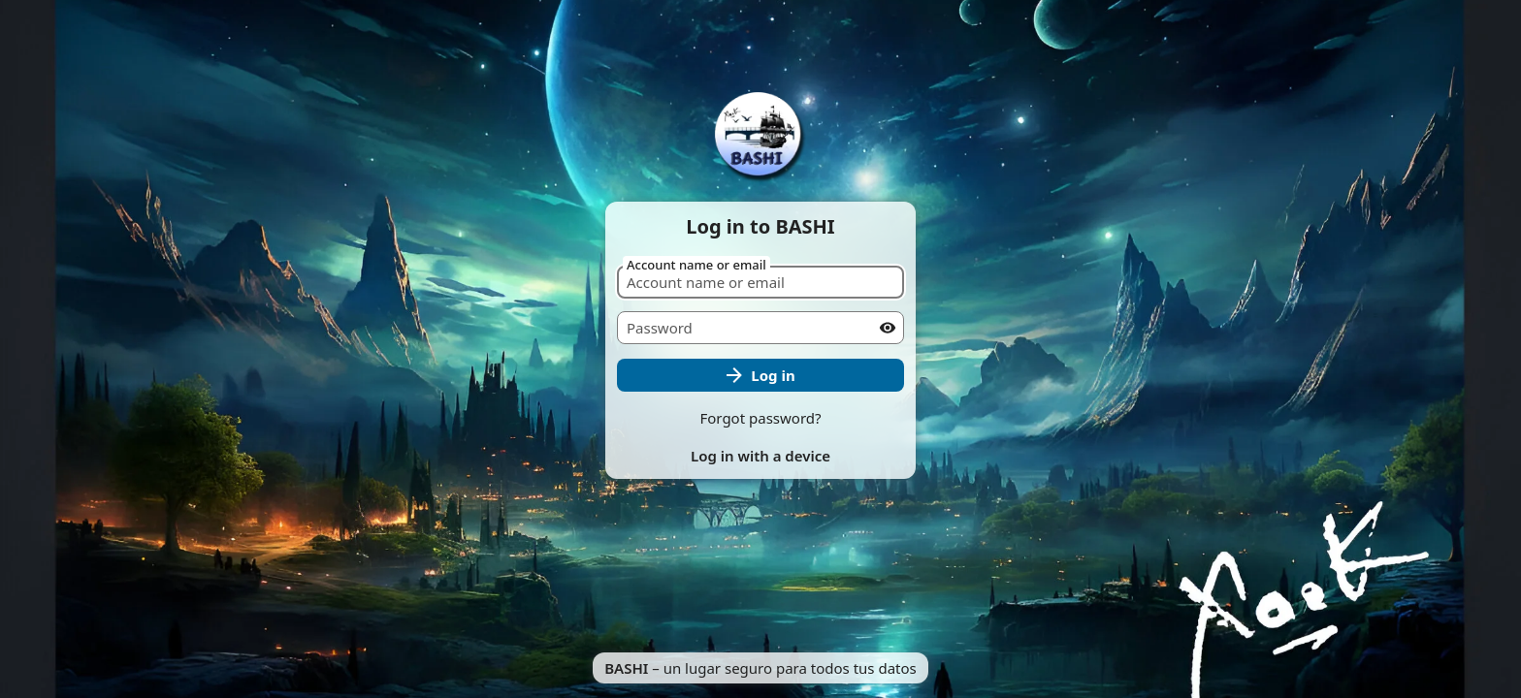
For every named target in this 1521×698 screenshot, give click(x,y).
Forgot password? (760, 418)
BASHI (626, 668)
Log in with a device (760, 455)
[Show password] (887, 327)
